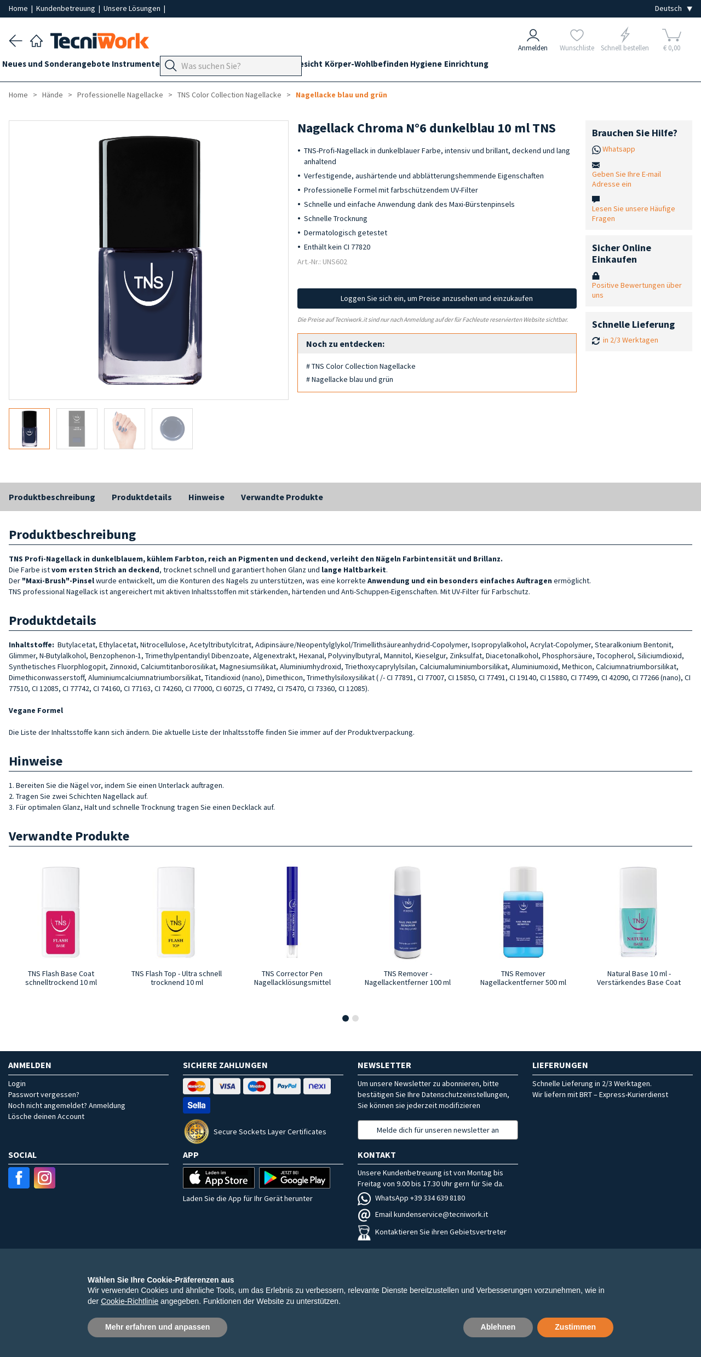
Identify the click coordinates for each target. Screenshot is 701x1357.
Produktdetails (142, 496)
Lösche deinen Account (46, 1116)
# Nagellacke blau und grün (349, 379)
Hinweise (206, 496)
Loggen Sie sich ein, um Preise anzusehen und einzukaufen (437, 298)
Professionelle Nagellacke (120, 95)
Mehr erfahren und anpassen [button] (157, 1327)
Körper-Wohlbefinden (420, 66)
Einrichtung (534, 66)
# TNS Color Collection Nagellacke (361, 366)
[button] (345, 1018)
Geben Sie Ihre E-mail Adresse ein (626, 179)
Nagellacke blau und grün (341, 95)
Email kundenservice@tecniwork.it (423, 1214)
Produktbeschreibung (52, 496)
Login (17, 1083)
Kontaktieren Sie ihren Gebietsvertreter (432, 1232)
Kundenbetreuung (66, 8)
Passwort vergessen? (43, 1094)
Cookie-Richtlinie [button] (129, 1301)
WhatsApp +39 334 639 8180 (411, 1198)
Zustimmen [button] (575, 1327)
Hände (319, 66)
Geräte (196, 66)
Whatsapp (618, 149)
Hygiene (487, 66)
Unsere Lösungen (133, 8)
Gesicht (355, 66)
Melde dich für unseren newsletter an (438, 1130)
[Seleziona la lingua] (673, 8)
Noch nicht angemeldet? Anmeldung (66, 1105)
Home (19, 8)
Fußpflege (239, 66)
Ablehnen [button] (498, 1327)
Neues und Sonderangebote (63, 66)
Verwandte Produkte (282, 496)
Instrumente (149, 66)
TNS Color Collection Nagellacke (229, 95)
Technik (283, 66)
